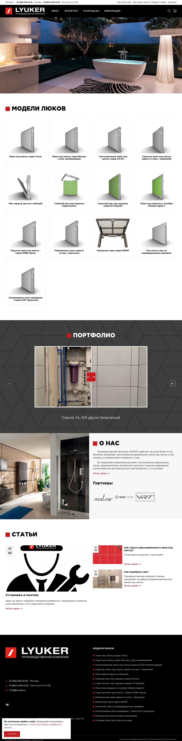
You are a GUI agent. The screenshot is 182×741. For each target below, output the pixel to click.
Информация (113, 11)
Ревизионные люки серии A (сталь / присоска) (69, 252)
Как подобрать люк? (136, 572)
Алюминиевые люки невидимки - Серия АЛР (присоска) (25, 299)
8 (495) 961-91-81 (24, 2)
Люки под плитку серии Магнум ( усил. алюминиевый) (69, 158)
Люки (55, 11)
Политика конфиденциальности (133, 739)
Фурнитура (71, 11)
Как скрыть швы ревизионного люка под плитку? (148, 549)
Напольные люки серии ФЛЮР (113, 251)
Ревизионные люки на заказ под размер (116, 716)
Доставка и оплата (141, 2)
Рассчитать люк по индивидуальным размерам (156, 252)
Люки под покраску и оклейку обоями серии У (156, 205)
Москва (9, 2)
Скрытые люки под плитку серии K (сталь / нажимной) (156, 158)
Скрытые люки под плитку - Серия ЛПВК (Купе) (25, 252)
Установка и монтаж (21, 595)
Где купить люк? (124, 2)
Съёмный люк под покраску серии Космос (69, 205)
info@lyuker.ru (17, 690)
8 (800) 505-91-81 (51, 2)
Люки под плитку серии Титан (25, 157)
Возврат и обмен (158, 2)
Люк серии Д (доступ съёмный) (25, 204)
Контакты (172, 2)
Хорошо (11, 734)
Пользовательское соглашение (162, 739)
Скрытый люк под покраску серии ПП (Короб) (113, 205)
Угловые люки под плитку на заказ (113, 720)
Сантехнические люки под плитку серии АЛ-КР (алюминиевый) (113, 158)
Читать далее (101, 473)
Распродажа (91, 11)
